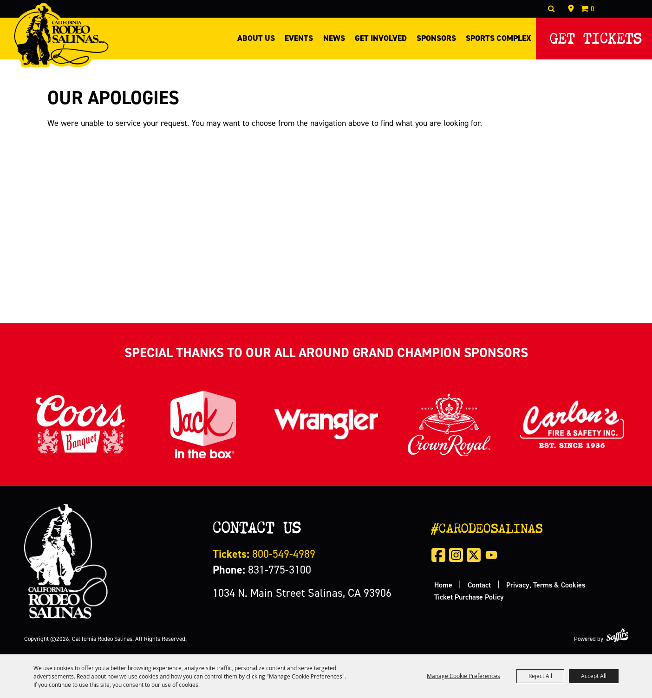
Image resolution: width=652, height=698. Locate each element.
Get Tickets (596, 36)
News (334, 38)
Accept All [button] (593, 675)
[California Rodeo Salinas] (61, 35)
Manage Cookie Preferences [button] (463, 675)
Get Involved (381, 38)
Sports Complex (498, 38)
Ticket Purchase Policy (469, 596)
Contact (479, 584)
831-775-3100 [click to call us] (262, 569)
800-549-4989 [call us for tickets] (264, 554)
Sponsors (436, 38)
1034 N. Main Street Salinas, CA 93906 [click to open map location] (302, 593)
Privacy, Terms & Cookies (545, 584)
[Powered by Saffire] (617, 635)
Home (443, 584)
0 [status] (592, 8)
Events (299, 38)
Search (551, 9)
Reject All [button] (540, 675)
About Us (256, 38)
